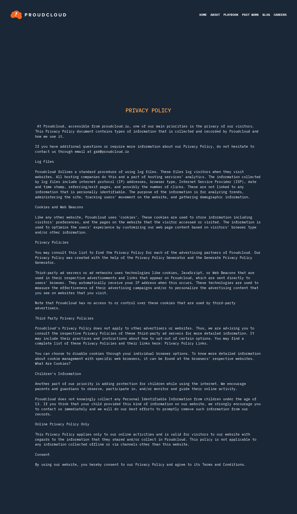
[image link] (38, 14)
